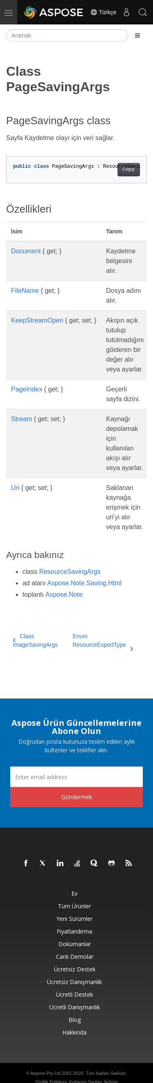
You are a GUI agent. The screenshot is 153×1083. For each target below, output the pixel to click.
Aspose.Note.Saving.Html (84, 583)
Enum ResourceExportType (103, 641)
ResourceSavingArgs (69, 571)
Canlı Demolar (74, 956)
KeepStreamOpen (37, 320)
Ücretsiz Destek (74, 969)
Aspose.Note (64, 594)
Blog (75, 1020)
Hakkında (74, 1032)
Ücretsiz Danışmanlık (74, 982)
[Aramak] (67, 35)
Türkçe (103, 12)
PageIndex (26, 389)
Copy (129, 169)
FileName (25, 290)
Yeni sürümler (74, 919)
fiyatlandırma (74, 931)
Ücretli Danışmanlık (74, 1007)
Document (26, 251)
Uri (15, 487)
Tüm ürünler (74, 906)
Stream (21, 418)
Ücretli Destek (74, 994)
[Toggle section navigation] (137, 35)
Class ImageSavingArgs (35, 640)
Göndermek (76, 797)
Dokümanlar (74, 944)
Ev (74, 893)
